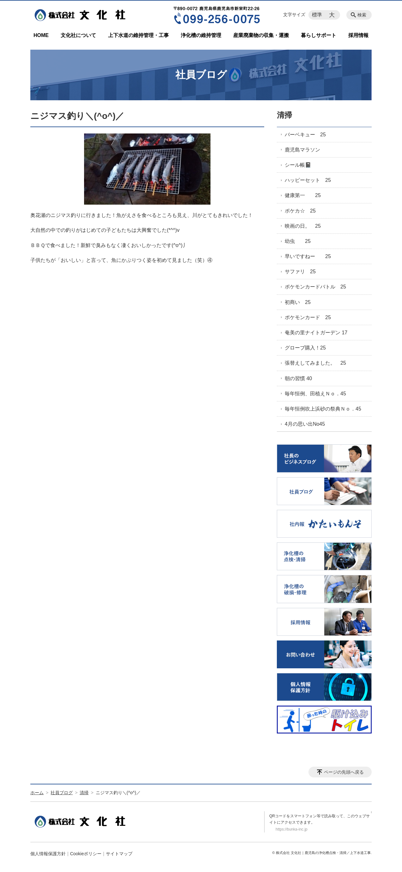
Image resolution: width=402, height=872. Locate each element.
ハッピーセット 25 (308, 180)
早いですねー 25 (308, 256)
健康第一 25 (303, 195)
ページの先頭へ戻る (344, 772)
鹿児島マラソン (302, 149)
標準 (317, 14)
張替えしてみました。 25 (315, 363)
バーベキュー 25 (305, 134)
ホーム (37, 792)
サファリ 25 (300, 271)
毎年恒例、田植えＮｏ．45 (315, 393)
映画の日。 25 (303, 226)
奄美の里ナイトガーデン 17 (316, 332)
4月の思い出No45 (305, 424)
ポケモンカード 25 (308, 317)
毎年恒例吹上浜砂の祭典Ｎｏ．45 (323, 408)
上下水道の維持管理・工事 (138, 35)
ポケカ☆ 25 (300, 210)
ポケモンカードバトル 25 (315, 286)
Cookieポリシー (86, 853)
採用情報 (358, 35)
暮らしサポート (318, 35)
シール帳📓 (298, 165)
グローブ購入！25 (305, 347)
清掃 (284, 115)
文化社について (78, 35)
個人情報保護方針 (48, 853)
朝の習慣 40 (298, 378)
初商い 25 (298, 302)
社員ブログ (62, 792)
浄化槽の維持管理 (201, 35)
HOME (41, 35)
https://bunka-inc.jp (292, 829)
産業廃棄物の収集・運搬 (261, 35)
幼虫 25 (298, 241)
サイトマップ (119, 853)
